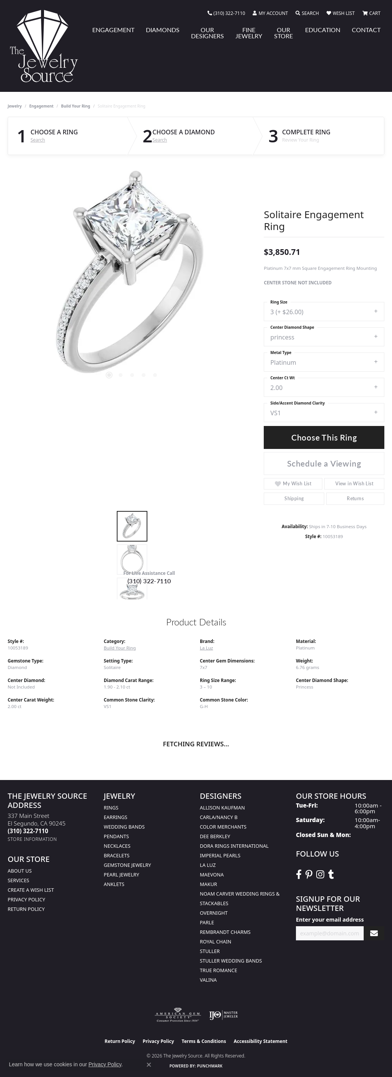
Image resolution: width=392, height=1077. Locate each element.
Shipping (294, 498)
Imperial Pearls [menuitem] (220, 855)
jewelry (15, 106)
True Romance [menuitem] (218, 970)
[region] (132, 277)
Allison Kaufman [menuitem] (222, 807)
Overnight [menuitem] (214, 912)
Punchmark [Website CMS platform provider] (210, 1066)
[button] (270, 13)
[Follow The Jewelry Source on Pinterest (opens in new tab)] (308, 874)
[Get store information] (32, 839)
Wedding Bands (124, 826)
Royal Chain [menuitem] (215, 941)
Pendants (116, 836)
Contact (366, 29)
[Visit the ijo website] (223, 1015)
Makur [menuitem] (208, 884)
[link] (226, 13)
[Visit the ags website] (177, 1015)
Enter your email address (330, 919)
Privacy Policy (26, 899)
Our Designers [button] (207, 32)
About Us (20, 870)
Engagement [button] (113, 29)
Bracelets (116, 855)
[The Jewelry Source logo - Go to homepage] (47, 46)
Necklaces (117, 845)
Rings (111, 807)
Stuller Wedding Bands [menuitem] (231, 960)
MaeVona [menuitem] (212, 874)
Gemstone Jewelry (127, 865)
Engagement (41, 106)
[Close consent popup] (149, 1064)
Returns (355, 498)
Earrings (115, 817)
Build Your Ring (75, 106)
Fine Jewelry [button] (248, 32)
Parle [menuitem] (207, 922)
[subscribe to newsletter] (374, 933)
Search (38, 140)
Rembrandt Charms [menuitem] (225, 932)
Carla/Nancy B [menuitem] (218, 817)
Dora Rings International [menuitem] (234, 845)
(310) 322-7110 (149, 580)
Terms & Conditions (204, 1041)
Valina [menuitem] (208, 979)
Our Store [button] (283, 32)
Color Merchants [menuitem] (223, 826)
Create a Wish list (31, 889)
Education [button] (322, 29)
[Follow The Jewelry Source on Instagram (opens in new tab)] (320, 874)
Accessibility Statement (260, 1041)
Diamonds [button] (163, 29)
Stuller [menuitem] (210, 951)
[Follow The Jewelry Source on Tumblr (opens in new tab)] (331, 874)
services (18, 880)
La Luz (206, 648)
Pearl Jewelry (121, 874)
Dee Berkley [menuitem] (215, 836)
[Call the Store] (28, 831)
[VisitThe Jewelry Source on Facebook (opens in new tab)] (299, 874)
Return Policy (26, 909)
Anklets (114, 884)
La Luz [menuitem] (208, 865)
